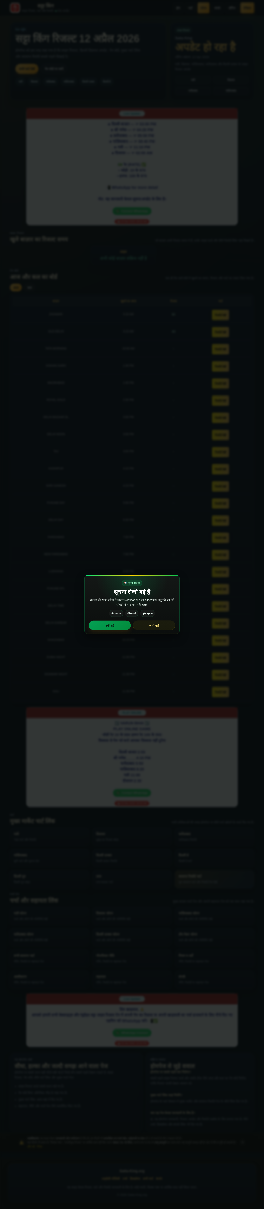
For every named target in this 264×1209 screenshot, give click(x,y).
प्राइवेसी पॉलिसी (111, 1178)
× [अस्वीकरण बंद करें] (243, 1142)
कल (29, 287)
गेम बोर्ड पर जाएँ (54, 69)
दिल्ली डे (107, 81)
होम (178, 8)
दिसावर (34, 81)
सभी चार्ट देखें (27, 69)
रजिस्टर (247, 8)
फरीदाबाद (50, 81)
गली (20, 81)
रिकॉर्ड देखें (220, 315)
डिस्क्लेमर (135, 1178)
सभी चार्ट (148, 1178)
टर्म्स (125, 1178)
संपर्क (217, 8)
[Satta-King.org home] (39, 8)
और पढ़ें (31, 1146)
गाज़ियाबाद (69, 81)
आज (15, 287)
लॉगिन (232, 8)
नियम (39, 1146)
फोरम (203, 8)
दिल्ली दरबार (88, 81)
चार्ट (190, 8)
